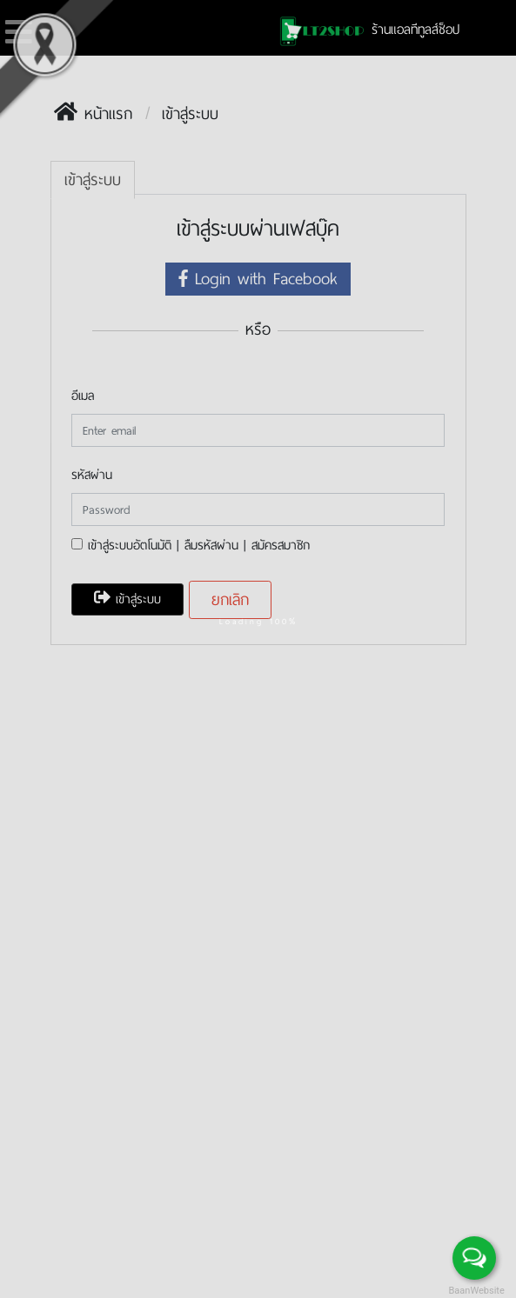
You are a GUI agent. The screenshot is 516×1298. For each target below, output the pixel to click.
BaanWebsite (475, 1290)
